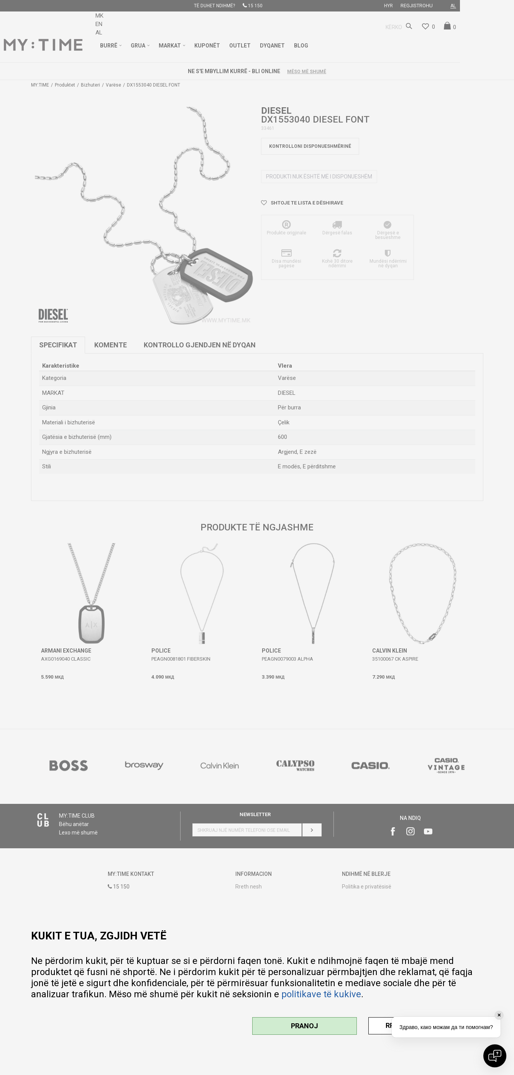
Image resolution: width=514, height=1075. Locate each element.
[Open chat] (494, 1055)
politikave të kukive (321, 994)
